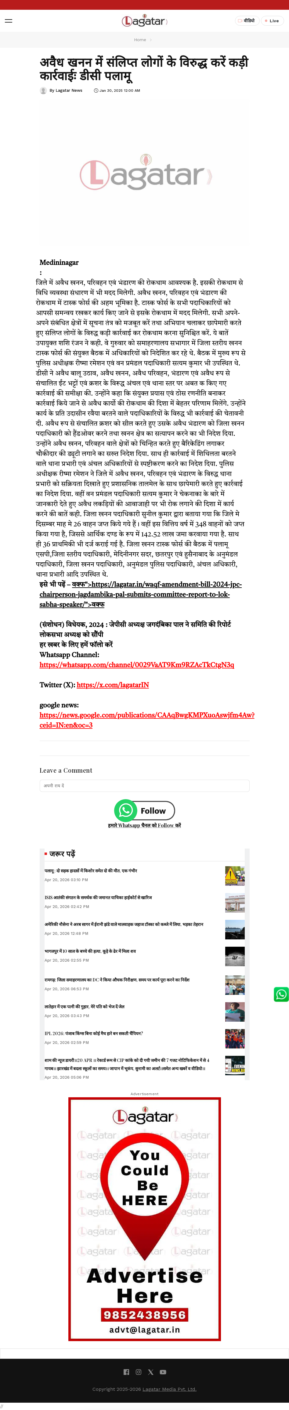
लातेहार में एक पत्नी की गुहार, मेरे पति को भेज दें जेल (84, 1006)
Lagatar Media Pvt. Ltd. (170, 1389)
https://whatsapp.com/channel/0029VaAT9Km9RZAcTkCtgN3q (137, 665)
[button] (8, 20)
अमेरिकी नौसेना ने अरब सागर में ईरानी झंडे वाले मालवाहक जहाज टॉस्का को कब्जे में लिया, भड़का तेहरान (124, 924)
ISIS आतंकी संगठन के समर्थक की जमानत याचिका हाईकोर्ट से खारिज (98, 897)
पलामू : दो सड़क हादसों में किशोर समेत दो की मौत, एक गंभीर (91, 871)
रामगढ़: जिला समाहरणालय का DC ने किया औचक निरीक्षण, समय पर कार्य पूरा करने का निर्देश (117, 980)
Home (140, 39)
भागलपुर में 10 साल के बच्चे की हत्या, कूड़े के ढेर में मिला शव (90, 951)
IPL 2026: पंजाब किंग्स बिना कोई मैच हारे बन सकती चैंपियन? (94, 1033)
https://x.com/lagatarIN (113, 685)
